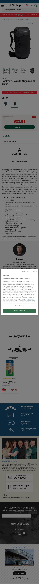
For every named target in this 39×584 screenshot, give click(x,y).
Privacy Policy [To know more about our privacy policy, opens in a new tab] (31, 300)
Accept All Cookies (19, 310)
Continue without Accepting (29, 271)
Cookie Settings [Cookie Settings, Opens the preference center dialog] (19, 305)
